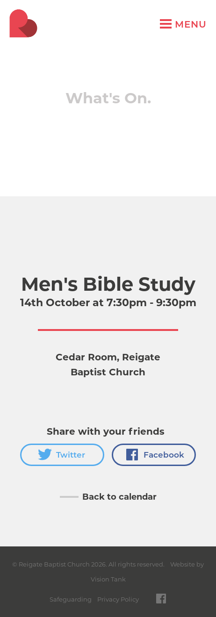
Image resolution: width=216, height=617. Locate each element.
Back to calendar (119, 497)
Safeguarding (71, 599)
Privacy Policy (118, 599)
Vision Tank (108, 579)
